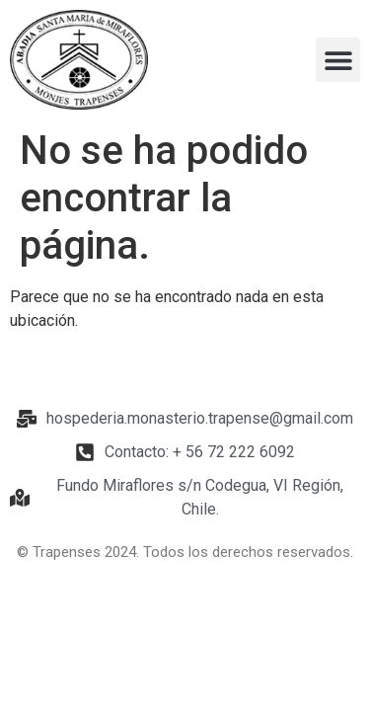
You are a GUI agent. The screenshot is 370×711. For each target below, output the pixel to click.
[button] (338, 60)
